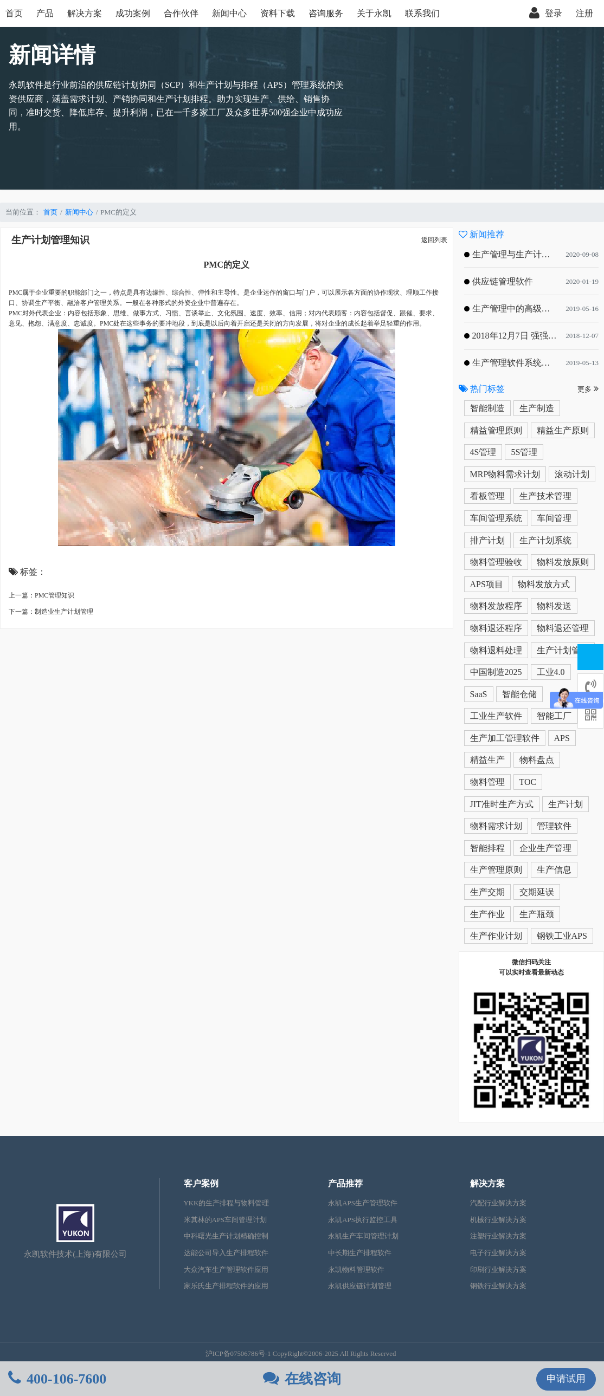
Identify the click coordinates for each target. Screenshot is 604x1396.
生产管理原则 (496, 869)
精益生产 (487, 759)
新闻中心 (229, 13)
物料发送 (554, 606)
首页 (14, 13)
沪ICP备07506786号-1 (238, 1354)
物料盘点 (536, 759)
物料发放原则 (563, 562)
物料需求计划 (496, 825)
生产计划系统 (545, 540)
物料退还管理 (563, 628)
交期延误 (536, 892)
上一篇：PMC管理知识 (41, 595)
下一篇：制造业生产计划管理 (51, 611)
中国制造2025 (496, 672)
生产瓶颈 (536, 914)
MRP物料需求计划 (505, 474)
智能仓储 (519, 694)
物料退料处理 (496, 650)
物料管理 (487, 782)
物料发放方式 (544, 584)
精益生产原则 (563, 430)
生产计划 (565, 804)
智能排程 (487, 848)
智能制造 (487, 408)
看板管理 (487, 496)
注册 (584, 13)
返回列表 (434, 240)
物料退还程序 (496, 628)
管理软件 (554, 825)
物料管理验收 (496, 562)
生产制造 (536, 408)
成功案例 (132, 13)
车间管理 (554, 518)
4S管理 (483, 452)
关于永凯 (374, 13)
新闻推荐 (481, 234)
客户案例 (201, 1183)
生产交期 (487, 892)
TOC (528, 782)
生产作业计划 (496, 935)
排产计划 (487, 540)
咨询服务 (326, 13)
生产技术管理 (545, 496)
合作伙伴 (181, 13)
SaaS (478, 694)
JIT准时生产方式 (502, 804)
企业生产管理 (545, 848)
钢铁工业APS (562, 935)
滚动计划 (572, 474)
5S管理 (524, 452)
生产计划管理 (563, 650)
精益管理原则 (496, 430)
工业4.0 (551, 672)
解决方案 (84, 13)
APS (562, 738)
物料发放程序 (496, 606)
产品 (45, 13)
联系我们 (422, 13)
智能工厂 (554, 715)
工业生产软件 (496, 715)
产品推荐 (345, 1183)
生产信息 (554, 869)
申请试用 (566, 1378)
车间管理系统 (496, 518)
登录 (545, 13)
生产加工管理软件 (504, 738)
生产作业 (487, 914)
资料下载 (277, 13)
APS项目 (486, 584)
